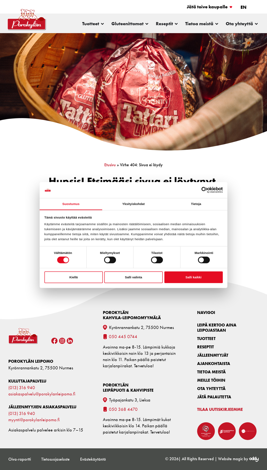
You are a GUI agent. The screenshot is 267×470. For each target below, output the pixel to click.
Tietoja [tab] (196, 204)
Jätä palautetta (214, 396)
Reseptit (205, 346)
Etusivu (110, 164)
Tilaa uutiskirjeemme (220, 409)
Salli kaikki (193, 277)
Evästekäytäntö (93, 459)
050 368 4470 (123, 409)
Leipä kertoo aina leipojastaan (216, 327)
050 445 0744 (123, 336)
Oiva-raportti (19, 459)
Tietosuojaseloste (55, 459)
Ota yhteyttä (211, 388)
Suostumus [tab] (71, 204)
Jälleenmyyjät (212, 355)
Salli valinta (133, 277)
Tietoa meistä (211, 371)
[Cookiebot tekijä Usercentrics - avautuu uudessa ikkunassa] (204, 190)
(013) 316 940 (21, 387)
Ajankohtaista (213, 363)
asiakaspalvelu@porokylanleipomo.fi (41, 394)
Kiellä (73, 277)
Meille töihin (211, 380)
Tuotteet (206, 338)
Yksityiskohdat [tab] (133, 204)
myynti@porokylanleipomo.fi (34, 419)
